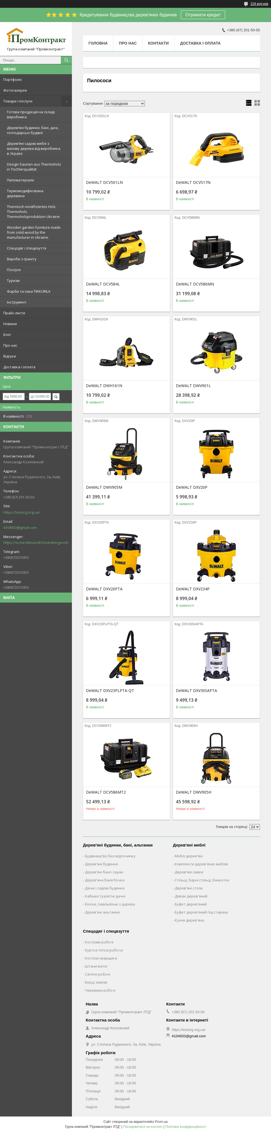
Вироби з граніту (22, 258)
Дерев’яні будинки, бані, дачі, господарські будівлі (33, 130)
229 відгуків (259, 4)
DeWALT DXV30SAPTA (196, 690)
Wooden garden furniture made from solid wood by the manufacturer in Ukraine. (34, 232)
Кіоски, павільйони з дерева (110, 904)
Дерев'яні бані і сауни (104, 871)
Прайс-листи (14, 312)
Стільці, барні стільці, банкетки (202, 880)
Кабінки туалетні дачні (105, 896)
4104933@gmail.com (20, 527)
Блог (7, 334)
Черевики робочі (100, 990)
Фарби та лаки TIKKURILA (28, 291)
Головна (98, 43)
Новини (10, 323)
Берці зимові (96, 982)
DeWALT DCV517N (193, 182)
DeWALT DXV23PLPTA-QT (110, 690)
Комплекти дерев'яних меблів (201, 863)
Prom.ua (161, 1122)
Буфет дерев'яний (191, 904)
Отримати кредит (203, 14)
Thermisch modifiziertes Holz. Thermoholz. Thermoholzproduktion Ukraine (33, 211)
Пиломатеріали (20, 179)
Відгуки (9, 356)
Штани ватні (96, 966)
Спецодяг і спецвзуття (26, 248)
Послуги (14, 269)
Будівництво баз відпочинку (110, 855)
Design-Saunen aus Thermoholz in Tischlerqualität (34, 167)
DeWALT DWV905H (193, 792)
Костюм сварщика (101, 958)
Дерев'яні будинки (101, 863)
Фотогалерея (15, 90)
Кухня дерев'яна (189, 920)
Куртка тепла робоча (104, 950)
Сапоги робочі (97, 974)
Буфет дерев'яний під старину (201, 912)
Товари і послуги (17, 101)
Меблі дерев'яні (189, 855)
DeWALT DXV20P (191, 487)
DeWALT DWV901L (193, 385)
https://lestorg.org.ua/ (21, 512)
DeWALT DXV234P (193, 588)
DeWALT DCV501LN (104, 182)
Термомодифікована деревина (25, 193)
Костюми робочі (99, 942)
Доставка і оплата (19, 366)
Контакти (158, 43)
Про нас (10, 345)
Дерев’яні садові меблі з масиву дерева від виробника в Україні (33, 148)
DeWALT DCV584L (103, 284)
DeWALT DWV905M (104, 487)
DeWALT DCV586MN (195, 284)
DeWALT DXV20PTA (104, 588)
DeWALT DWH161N (104, 385)
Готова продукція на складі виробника (31, 114)
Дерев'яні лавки (189, 871)
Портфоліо (12, 79)
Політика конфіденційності (185, 1127)
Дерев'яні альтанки (102, 912)
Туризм (13, 280)
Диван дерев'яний (191, 896)
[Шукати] (66, 60)
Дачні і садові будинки (104, 888)
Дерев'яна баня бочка (104, 880)
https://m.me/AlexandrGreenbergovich (36, 542)
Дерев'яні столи (189, 888)
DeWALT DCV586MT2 (106, 792)
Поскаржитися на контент (143, 1127)
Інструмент (17, 302)
